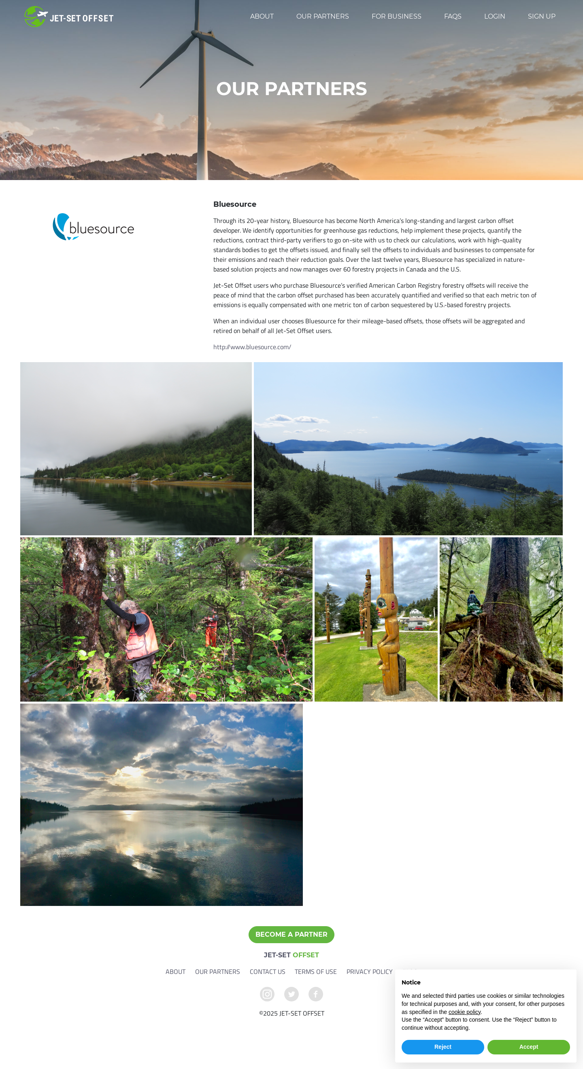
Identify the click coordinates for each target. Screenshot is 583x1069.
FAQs (453, 16)
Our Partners (322, 16)
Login (494, 16)
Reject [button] (442, 1047)
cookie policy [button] (465, 1012)
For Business (396, 16)
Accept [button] (528, 1047)
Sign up (541, 16)
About (262, 16)
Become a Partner (291, 934)
